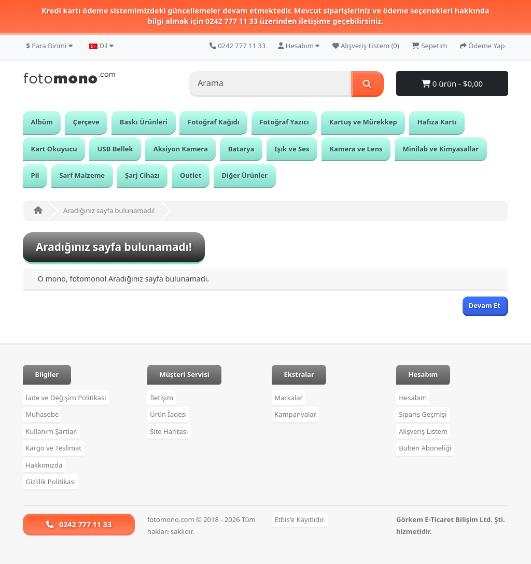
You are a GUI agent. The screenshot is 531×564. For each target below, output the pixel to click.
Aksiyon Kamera (180, 148)
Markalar (288, 397)
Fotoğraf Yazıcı (284, 121)
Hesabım (413, 397)
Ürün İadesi (168, 414)
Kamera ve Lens (355, 148)
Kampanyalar (295, 414)
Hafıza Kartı (437, 121)
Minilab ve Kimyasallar (441, 148)
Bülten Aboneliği (425, 448)
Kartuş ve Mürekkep (363, 121)
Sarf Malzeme (82, 175)
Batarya (241, 148)
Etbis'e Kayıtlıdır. (299, 519)
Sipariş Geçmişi (422, 414)
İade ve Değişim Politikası (65, 397)
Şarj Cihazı (142, 175)
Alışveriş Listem (423, 431)
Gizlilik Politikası (50, 482)
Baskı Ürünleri (143, 121)
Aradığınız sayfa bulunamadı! (109, 210)
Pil (35, 175)
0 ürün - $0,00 (452, 83)
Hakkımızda (43, 465)
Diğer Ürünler (245, 175)
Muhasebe (42, 414)
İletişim (161, 397)
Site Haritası (169, 431)
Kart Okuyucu (54, 148)
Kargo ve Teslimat (53, 448)
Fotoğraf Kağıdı (214, 121)
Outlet (191, 175)
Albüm (42, 121)
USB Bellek (115, 148)
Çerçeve (86, 121)
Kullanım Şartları (51, 431)
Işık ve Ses (292, 148)
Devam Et (484, 305)
